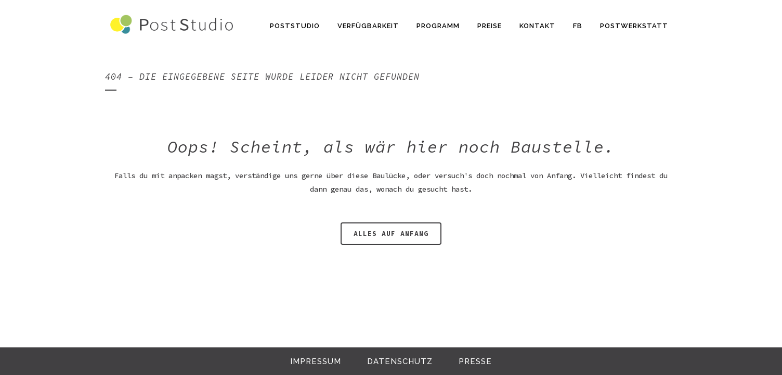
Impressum (315, 361)
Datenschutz (400, 361)
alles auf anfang (391, 233)
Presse (475, 361)
